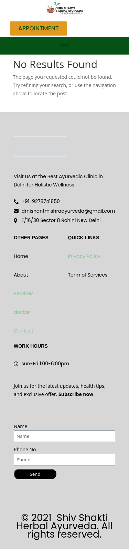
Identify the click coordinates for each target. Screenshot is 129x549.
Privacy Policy (84, 256)
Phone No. (25, 449)
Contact (23, 330)
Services (24, 293)
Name (20, 426)
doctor (22, 312)
